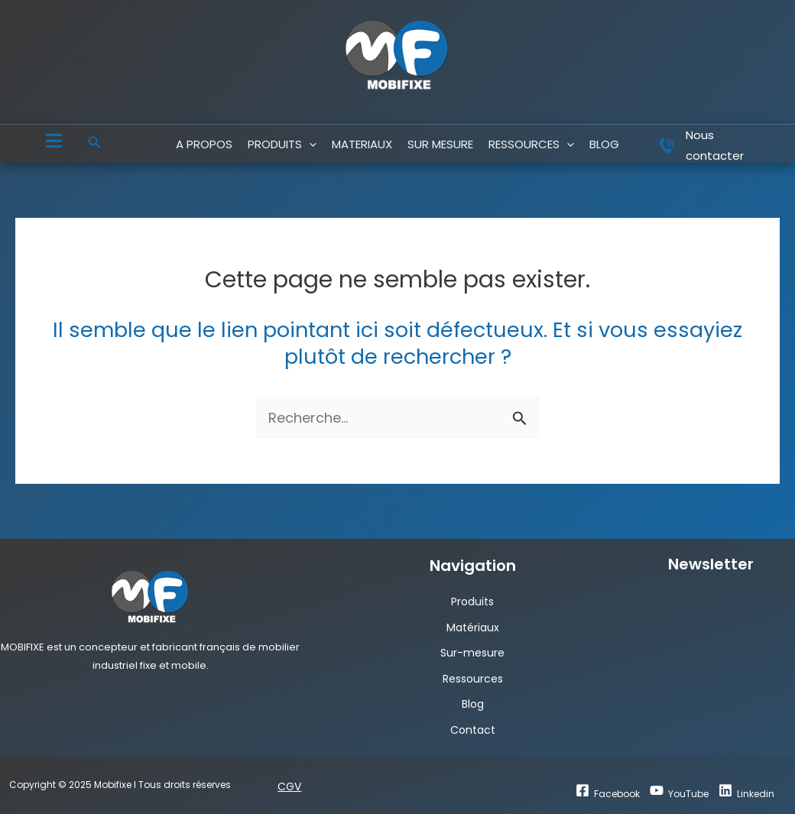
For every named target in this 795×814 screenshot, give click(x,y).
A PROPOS (204, 144)
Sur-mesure (472, 652)
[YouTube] (679, 791)
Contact (472, 730)
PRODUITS (282, 144)
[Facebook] (608, 791)
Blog (473, 704)
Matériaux (472, 627)
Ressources (473, 678)
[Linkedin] (746, 791)
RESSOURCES (531, 144)
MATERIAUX (362, 144)
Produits (472, 601)
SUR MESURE (440, 144)
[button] (95, 143)
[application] (309, 144)
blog (604, 144)
